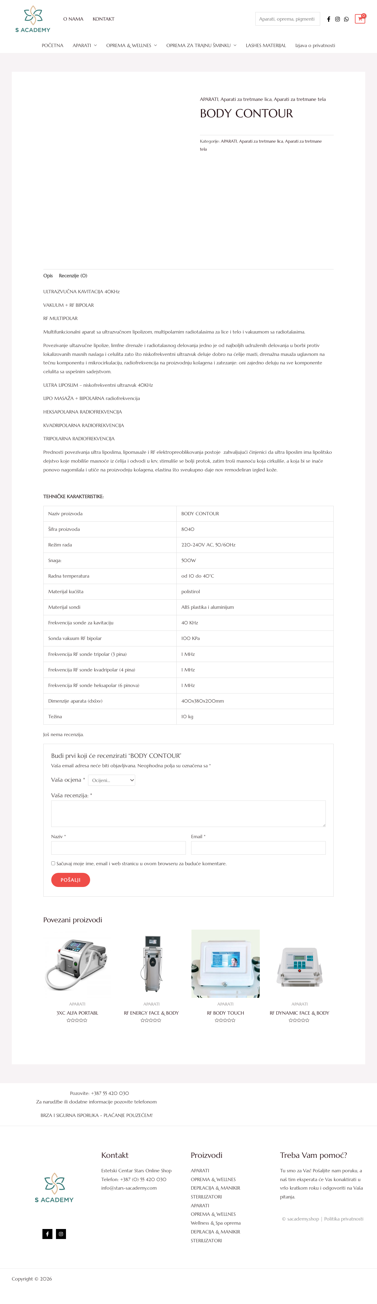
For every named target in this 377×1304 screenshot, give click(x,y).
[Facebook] (328, 19)
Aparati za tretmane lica (246, 99)
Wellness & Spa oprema (216, 1223)
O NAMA (73, 19)
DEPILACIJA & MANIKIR (215, 1188)
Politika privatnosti (343, 1219)
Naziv (58, 836)
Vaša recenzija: (71, 795)
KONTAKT (104, 19)
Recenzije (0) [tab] (73, 276)
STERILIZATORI (206, 1197)
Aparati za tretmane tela (300, 99)
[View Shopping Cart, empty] (360, 19)
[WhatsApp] (346, 19)
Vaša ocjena (68, 779)
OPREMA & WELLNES (128, 45)
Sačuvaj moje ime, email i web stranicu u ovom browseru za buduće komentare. (141, 863)
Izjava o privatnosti (315, 45)
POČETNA (52, 45)
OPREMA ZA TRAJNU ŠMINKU (198, 45)
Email (198, 836)
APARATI (82, 45)
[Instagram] (337, 19)
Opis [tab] (48, 276)
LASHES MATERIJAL (266, 45)
